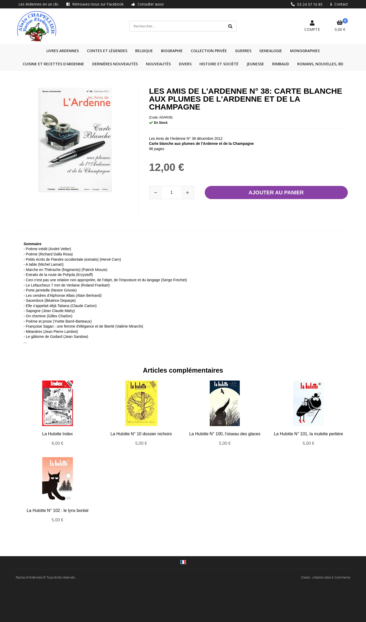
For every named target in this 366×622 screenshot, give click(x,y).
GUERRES (243, 50)
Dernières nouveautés (115, 63)
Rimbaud (280, 63)
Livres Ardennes (62, 50)
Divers (185, 63)
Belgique (144, 50)
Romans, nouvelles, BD (320, 63)
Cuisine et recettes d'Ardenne (53, 63)
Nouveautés (158, 63)
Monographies (305, 50)
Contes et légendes (107, 50)
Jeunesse (255, 63)
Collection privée (209, 50)
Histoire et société (218, 63)
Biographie (172, 50)
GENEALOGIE (270, 50)
